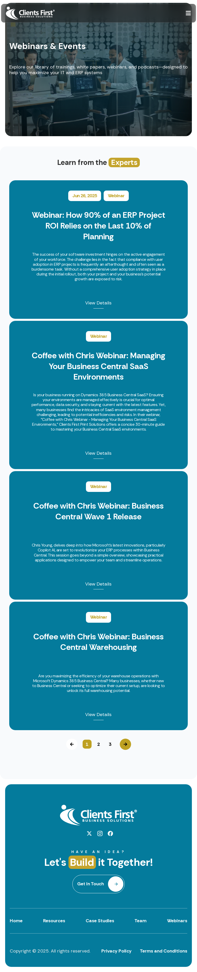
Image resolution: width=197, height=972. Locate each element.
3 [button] (110, 744)
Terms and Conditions (163, 951)
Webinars (177, 921)
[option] (98, 455)
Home (16, 921)
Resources (54, 921)
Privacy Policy (116, 951)
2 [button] (98, 744)
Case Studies (100, 921)
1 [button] (87, 744)
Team (140, 921)
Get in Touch (90, 884)
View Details (98, 303)
